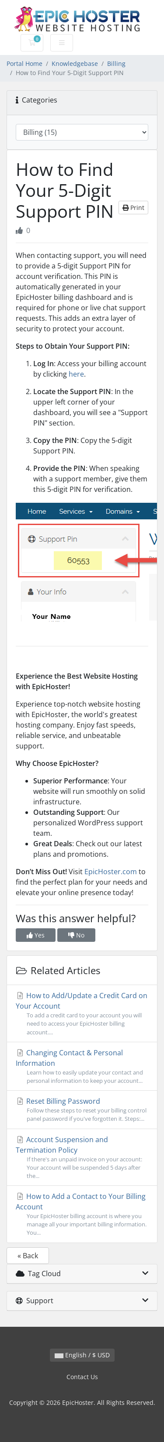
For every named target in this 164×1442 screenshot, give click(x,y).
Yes (36, 935)
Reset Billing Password (82, 1109)
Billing (116, 63)
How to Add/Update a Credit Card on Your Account (82, 1014)
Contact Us (82, 1377)
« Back (27, 1255)
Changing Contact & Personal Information (82, 1066)
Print (133, 207)
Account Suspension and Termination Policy (82, 1158)
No (76, 935)
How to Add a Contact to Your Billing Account (82, 1214)
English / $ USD (82, 1355)
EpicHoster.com (110, 871)
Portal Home (24, 63)
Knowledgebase (75, 63)
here (76, 374)
